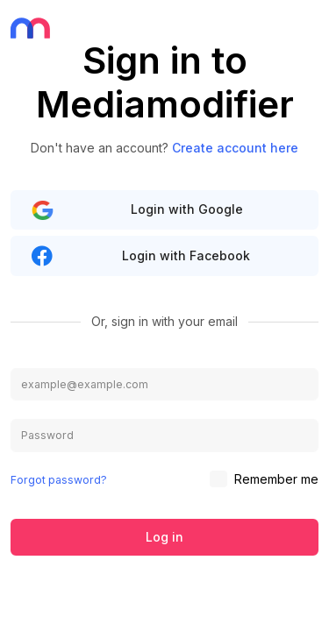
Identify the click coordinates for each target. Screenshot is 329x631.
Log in (164, 536)
